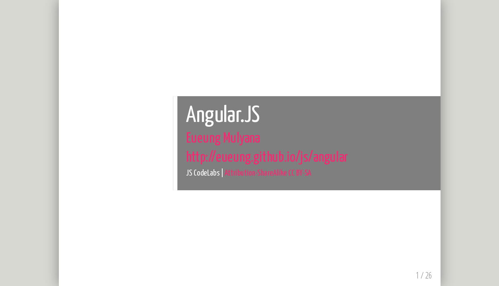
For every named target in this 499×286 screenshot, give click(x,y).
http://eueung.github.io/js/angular (267, 157)
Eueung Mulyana (223, 138)
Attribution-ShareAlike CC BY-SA (267, 173)
